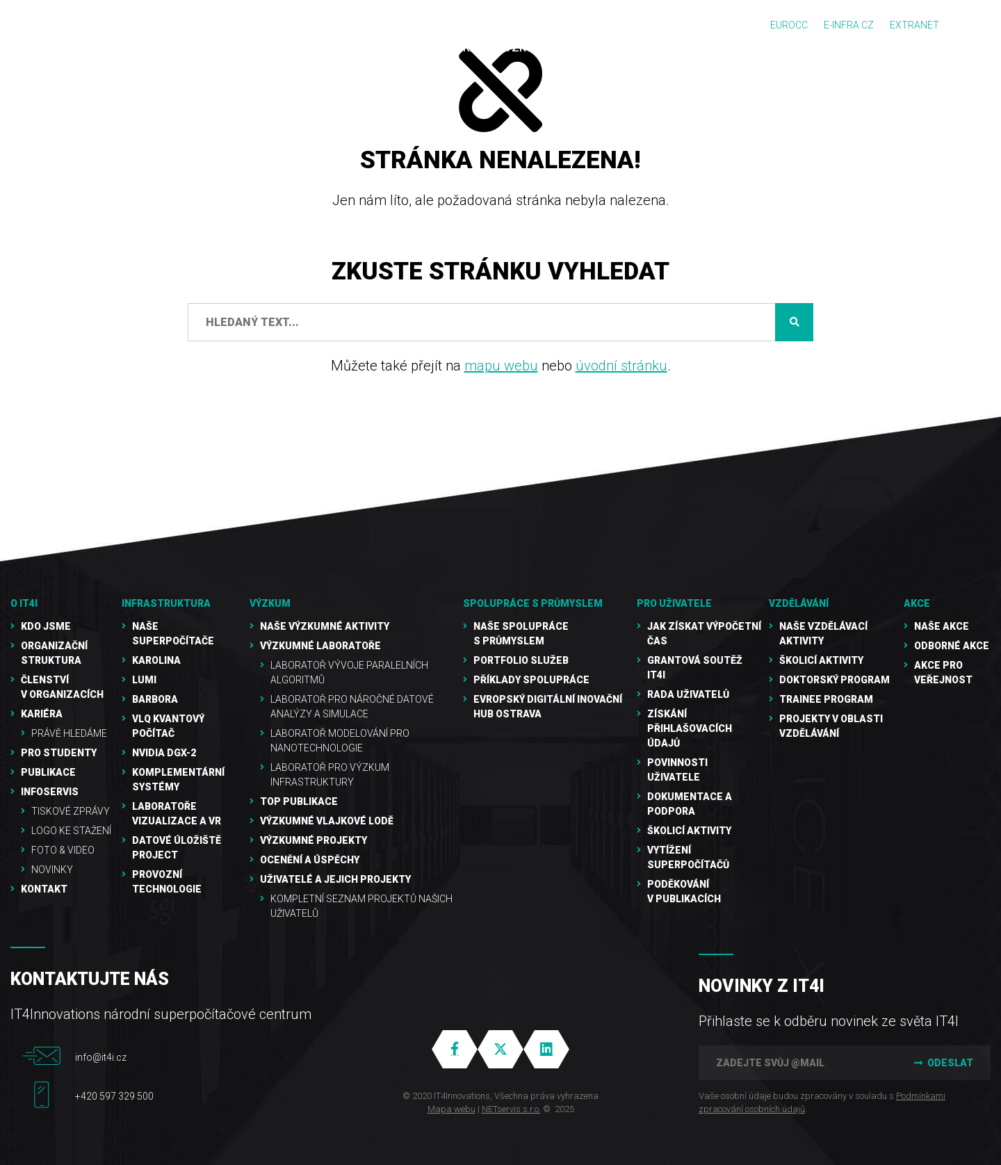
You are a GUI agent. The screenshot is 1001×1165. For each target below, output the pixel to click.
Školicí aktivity (689, 830)
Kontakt (44, 889)
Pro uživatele (674, 603)
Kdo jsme (46, 626)
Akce (917, 603)
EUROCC (789, 25)
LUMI (144, 679)
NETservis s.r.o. (511, 1109)
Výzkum (270, 603)
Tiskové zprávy (70, 811)
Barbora (155, 699)
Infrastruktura (166, 603)
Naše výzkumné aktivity (324, 626)
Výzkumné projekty (313, 840)
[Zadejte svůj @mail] (796, 1062)
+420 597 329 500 (114, 1096)
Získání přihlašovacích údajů (689, 728)
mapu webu (501, 365)
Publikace (48, 772)
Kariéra (42, 713)
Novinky (52, 869)
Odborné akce (951, 645)
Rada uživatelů (688, 694)
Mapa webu (451, 1109)
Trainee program (826, 699)
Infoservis (50, 791)
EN (974, 25)
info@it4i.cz (101, 1057)
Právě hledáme (69, 733)
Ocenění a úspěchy (309, 859)
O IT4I (24, 603)
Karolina (156, 660)
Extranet (914, 25)
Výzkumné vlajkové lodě (326, 820)
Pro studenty (59, 752)
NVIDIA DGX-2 (164, 752)
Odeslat (942, 1062)
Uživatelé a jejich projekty (335, 879)
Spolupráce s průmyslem (533, 603)
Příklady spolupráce (531, 679)
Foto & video (63, 850)
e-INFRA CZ (849, 25)
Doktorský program (834, 679)
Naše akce (941, 626)
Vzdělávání (799, 603)
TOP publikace (299, 801)
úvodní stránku (621, 365)
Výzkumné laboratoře (320, 645)
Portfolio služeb (521, 660)
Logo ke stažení (71, 830)
